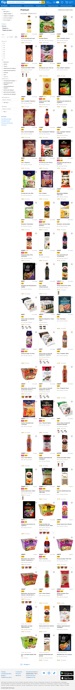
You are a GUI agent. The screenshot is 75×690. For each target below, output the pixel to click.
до (10, 37)
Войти (47, 1)
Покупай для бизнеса (16, 5)
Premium (4, 26)
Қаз (54, 2)
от (4, 37)
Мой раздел (48, 2)
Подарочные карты (53, 5)
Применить (16, 37)
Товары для (7, 30)
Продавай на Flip (40, 5)
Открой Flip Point (29, 5)
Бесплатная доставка (66, 5)
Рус (58, 2)
